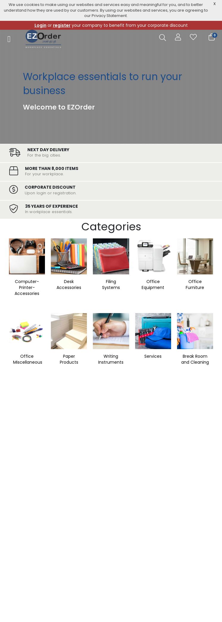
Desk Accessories (69, 284)
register (62, 25)
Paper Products (69, 359)
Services (153, 356)
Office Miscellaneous (27, 359)
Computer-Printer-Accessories (27, 287)
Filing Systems (111, 284)
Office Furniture (195, 284)
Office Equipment (153, 284)
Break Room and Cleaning (195, 359)
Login (40, 25)
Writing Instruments (110, 359)
